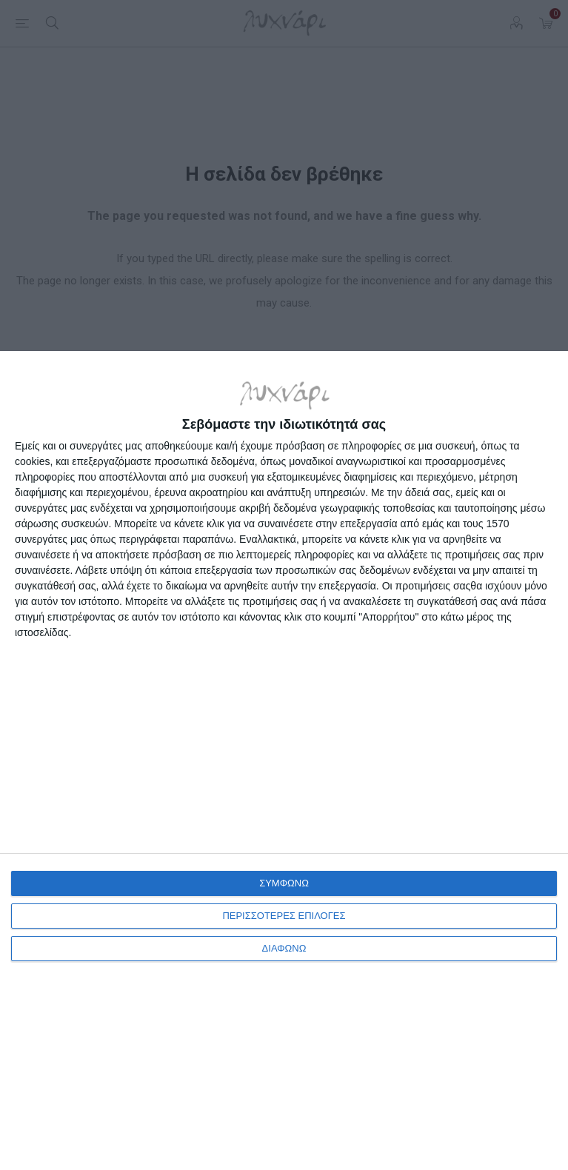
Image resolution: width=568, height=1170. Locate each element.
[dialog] (284, 760)
